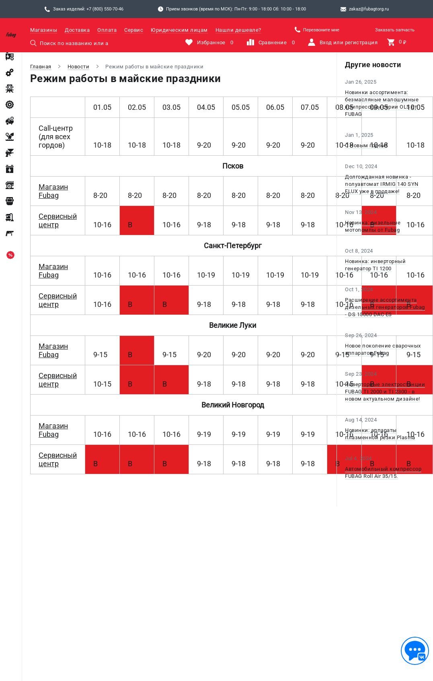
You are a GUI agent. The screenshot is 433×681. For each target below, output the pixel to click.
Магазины (43, 30)
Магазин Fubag (53, 191)
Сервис (133, 30)
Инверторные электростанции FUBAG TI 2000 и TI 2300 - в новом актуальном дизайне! (385, 391)
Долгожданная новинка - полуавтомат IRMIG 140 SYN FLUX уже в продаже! (382, 184)
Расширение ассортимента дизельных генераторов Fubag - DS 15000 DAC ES (385, 307)
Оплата (107, 30)
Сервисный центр (58, 220)
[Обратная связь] (415, 651)
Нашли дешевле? (238, 30)
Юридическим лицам (179, 30)
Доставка (77, 30)
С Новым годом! (366, 145)
